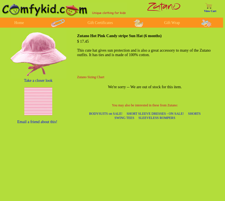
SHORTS (194, 114)
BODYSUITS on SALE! (105, 114)
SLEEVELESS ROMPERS (156, 118)
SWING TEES (124, 118)
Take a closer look (38, 80)
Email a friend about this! (37, 122)
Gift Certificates (100, 23)
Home (19, 23)
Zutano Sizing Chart (90, 77)
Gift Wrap (172, 23)
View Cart (210, 11)
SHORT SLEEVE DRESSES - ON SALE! (155, 114)
